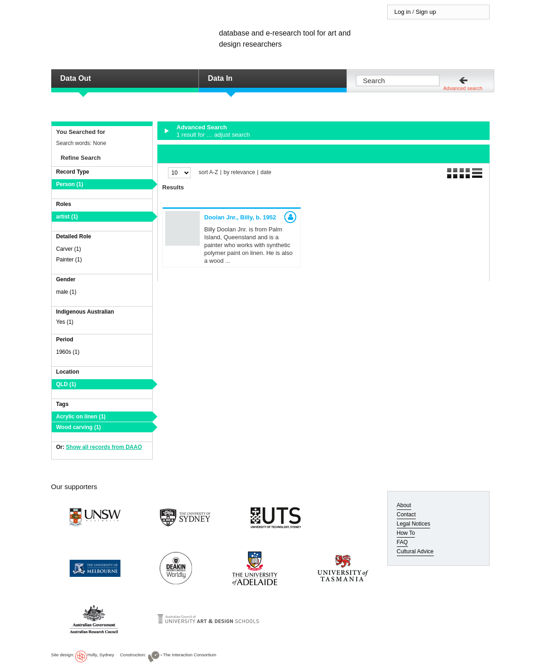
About (404, 505)
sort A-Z (208, 172)
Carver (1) (68, 249)
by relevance (239, 172)
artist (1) (67, 216)
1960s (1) (68, 352)
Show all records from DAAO (104, 447)
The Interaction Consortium (189, 654)
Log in (403, 11)
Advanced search (463, 88)
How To (406, 533)
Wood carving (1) (78, 427)
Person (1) (70, 184)
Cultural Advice (415, 551)
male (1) (66, 292)
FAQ (402, 542)
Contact (406, 514)
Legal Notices (414, 524)
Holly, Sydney (100, 654)
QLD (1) (66, 384)
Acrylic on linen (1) (81, 416)
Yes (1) (65, 322)
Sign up (426, 11)
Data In (220, 78)
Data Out (75, 78)
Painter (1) (69, 259)
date (266, 172)
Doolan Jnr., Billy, (240, 217)
